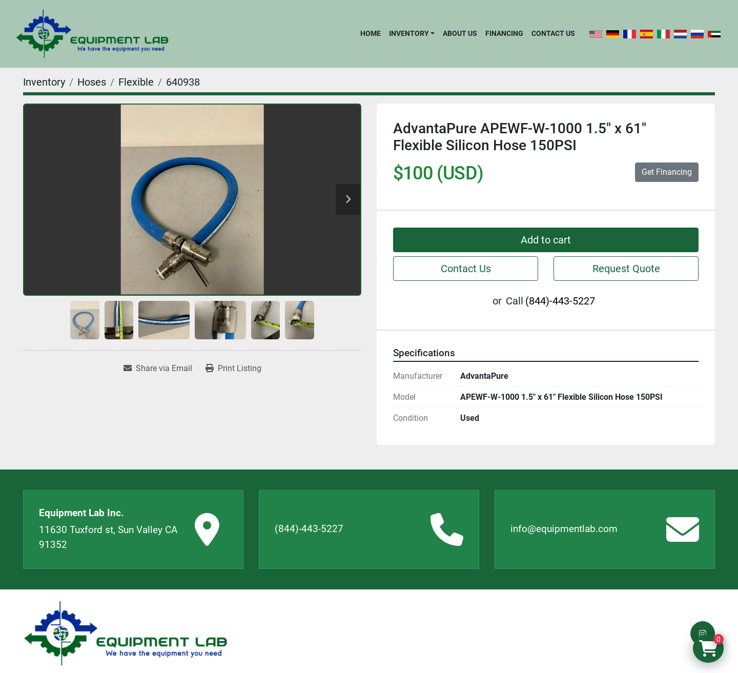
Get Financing (667, 172)
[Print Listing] (233, 368)
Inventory (409, 33)
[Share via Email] (158, 368)
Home (370, 33)
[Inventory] (44, 82)
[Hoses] (91, 82)
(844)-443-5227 (560, 301)
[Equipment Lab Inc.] (125, 634)
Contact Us (553, 33)
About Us (460, 33)
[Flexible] (136, 82)
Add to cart (546, 240)
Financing (504, 33)
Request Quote (626, 268)
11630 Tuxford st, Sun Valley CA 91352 (108, 537)
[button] (412, 33)
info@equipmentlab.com (564, 529)
